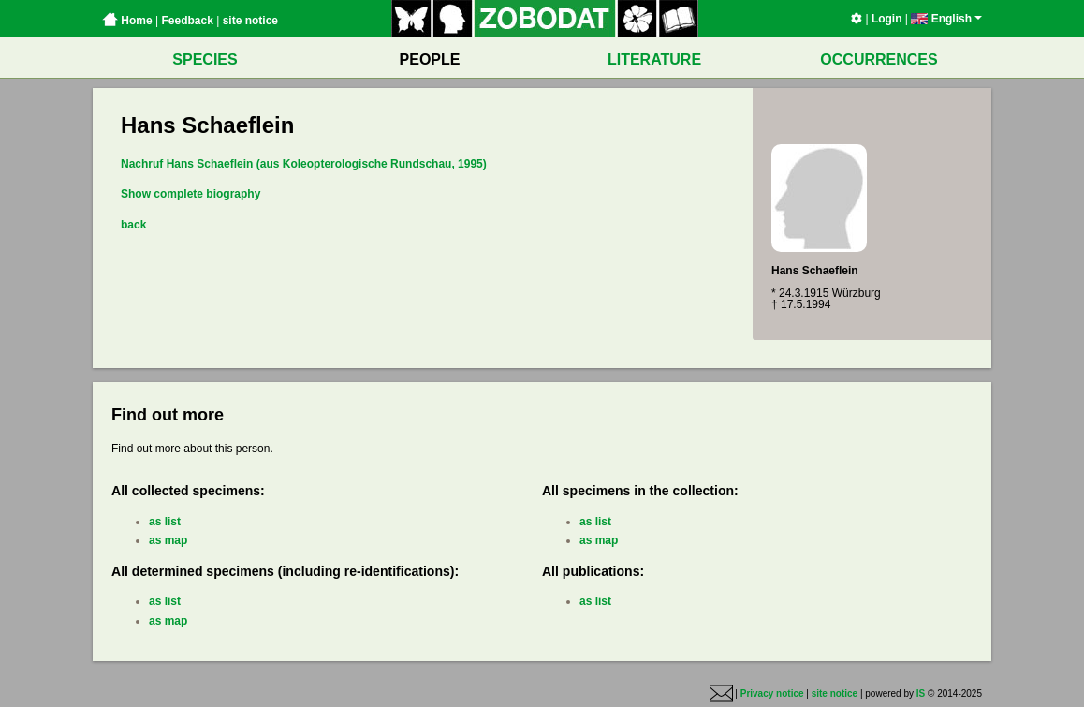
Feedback (186, 20)
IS (920, 693)
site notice (250, 20)
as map (168, 540)
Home (127, 20)
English (946, 18)
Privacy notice (772, 693)
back (133, 224)
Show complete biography (190, 193)
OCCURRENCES (878, 59)
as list (165, 521)
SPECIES (204, 59)
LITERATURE (654, 59)
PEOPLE (430, 59)
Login (887, 18)
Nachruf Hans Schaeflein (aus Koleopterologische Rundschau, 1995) (304, 163)
